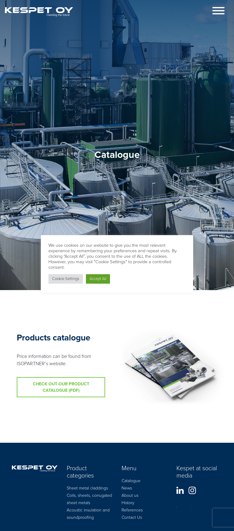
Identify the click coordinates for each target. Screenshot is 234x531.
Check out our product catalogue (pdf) (61, 387)
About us (130, 495)
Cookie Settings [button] (65, 278)
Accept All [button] (98, 278)
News (127, 488)
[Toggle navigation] (218, 11)
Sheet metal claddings (87, 488)
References (132, 510)
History (128, 502)
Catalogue (131, 480)
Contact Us (132, 517)
